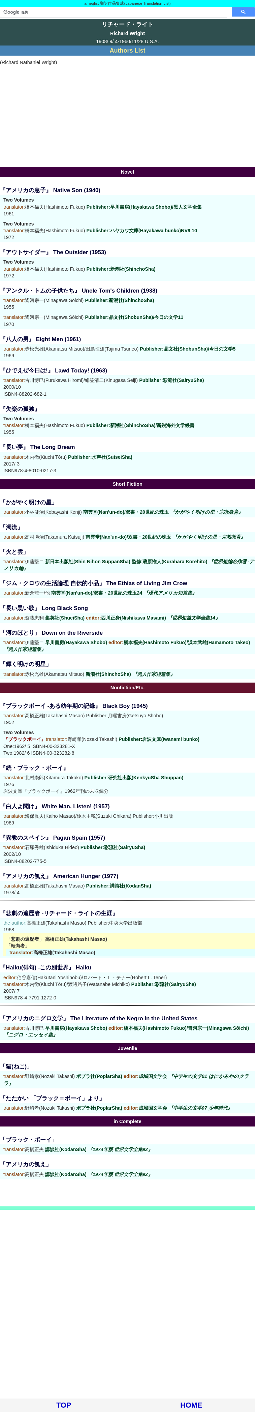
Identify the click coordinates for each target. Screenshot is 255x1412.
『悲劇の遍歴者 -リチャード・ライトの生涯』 (59, 913)
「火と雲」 (14, 552)
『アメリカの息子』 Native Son (41, 190)
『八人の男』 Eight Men (31, 339)
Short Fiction (127, 484)
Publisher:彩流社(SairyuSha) (171, 380)
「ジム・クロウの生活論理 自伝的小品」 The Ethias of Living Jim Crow (93, 583)
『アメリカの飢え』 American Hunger (50, 876)
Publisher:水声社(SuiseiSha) (100, 457)
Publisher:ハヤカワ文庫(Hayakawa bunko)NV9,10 (141, 230)
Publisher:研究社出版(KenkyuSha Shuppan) (134, 777)
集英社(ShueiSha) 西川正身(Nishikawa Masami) (132, 618)
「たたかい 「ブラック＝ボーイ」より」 (52, 1098)
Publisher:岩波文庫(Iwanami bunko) (159, 739)
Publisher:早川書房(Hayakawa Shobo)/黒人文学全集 (143, 207)
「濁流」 (11, 527)
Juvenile (127, 1048)
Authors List (128, 50)
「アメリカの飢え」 (26, 1164)
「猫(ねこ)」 (16, 1066)
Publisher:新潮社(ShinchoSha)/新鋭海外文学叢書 (140, 425)
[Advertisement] (127, 116)
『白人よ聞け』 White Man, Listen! (46, 806)
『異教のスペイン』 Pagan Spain (43, 838)
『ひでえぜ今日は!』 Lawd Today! (44, 370)
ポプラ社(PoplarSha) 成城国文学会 (154, 1108)
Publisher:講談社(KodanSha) (118, 886)
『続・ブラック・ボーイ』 (34, 768)
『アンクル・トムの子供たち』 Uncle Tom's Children (69, 291)
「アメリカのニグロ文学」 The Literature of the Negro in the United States (98, 1018)
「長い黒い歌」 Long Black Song (44, 608)
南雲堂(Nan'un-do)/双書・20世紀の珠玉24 (124, 593)
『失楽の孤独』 (20, 409)
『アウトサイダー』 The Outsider (44, 252)
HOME (191, 1405)
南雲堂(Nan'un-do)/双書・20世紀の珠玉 (163, 512)
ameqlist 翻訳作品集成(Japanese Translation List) (127, 3)
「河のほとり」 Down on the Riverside (51, 633)
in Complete (127, 1121)
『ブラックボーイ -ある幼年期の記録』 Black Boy (65, 706)
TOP (63, 1405)
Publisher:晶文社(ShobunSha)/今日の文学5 (187, 349)
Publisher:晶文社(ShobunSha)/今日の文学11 (134, 317)
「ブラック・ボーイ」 (28, 1140)
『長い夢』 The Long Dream (37, 447)
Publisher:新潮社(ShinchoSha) (120, 269)
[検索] (112, 12)
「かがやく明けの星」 (28, 502)
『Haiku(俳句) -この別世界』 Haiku (45, 967)
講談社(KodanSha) (99, 1149)
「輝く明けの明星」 (26, 664)
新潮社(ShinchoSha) (130, 674)
